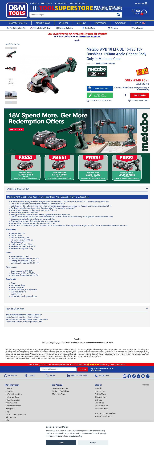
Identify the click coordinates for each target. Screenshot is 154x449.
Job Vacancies (10, 417)
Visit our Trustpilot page (103, 416)
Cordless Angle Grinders (13, 322)
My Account (141, 3)
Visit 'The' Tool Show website (105, 413)
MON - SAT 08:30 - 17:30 (78, 3)
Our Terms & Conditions (13, 394)
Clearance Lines (100, 397)
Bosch (58, 353)
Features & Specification (77, 189)
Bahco (116, 351)
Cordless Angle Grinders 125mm (32, 322)
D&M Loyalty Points (58, 394)
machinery (45, 351)
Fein (14, 355)
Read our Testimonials (13, 406)
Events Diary (120, 23)
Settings (93, 442)
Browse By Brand (43, 23)
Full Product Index (101, 409)
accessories (55, 351)
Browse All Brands (101, 406)
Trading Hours (10, 409)
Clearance (81, 23)
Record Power (40, 355)
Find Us (50, 375)
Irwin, (106, 351)
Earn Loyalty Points (64, 28)
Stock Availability (11, 403)
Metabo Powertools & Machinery (16, 317)
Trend (68, 353)
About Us (34, 3)
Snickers (85, 356)
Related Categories (77, 309)
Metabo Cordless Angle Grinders (38, 319)
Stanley (110, 351)
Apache (91, 356)
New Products (100, 23)
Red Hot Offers (100, 394)
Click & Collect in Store (100, 88)
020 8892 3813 (61, 3)
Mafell (73, 353)
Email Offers (99, 403)
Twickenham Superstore (89, 36)
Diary (7, 411)
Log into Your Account (60, 388)
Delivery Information (12, 400)
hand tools (37, 351)
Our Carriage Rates (12, 397)
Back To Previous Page (12, 44)
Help (7, 420)
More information (75, 436)
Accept (61, 442)
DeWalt (98, 356)
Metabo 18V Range (33, 317)
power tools (29, 351)
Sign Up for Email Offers (60, 391)
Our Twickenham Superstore (15, 414)
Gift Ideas (113, 28)
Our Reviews (137, 28)
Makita (47, 353)
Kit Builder (63, 23)
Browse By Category (18, 23)
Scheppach (50, 355)
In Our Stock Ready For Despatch (99, 95)
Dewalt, (52, 353)
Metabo (63, 353)
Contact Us (46, 3)
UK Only (140, 23)
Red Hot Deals (88, 28)
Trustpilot (77, 40)
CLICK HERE (65, 342)
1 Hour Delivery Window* (40, 28)
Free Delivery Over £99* (16, 28)
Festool (7, 355)
